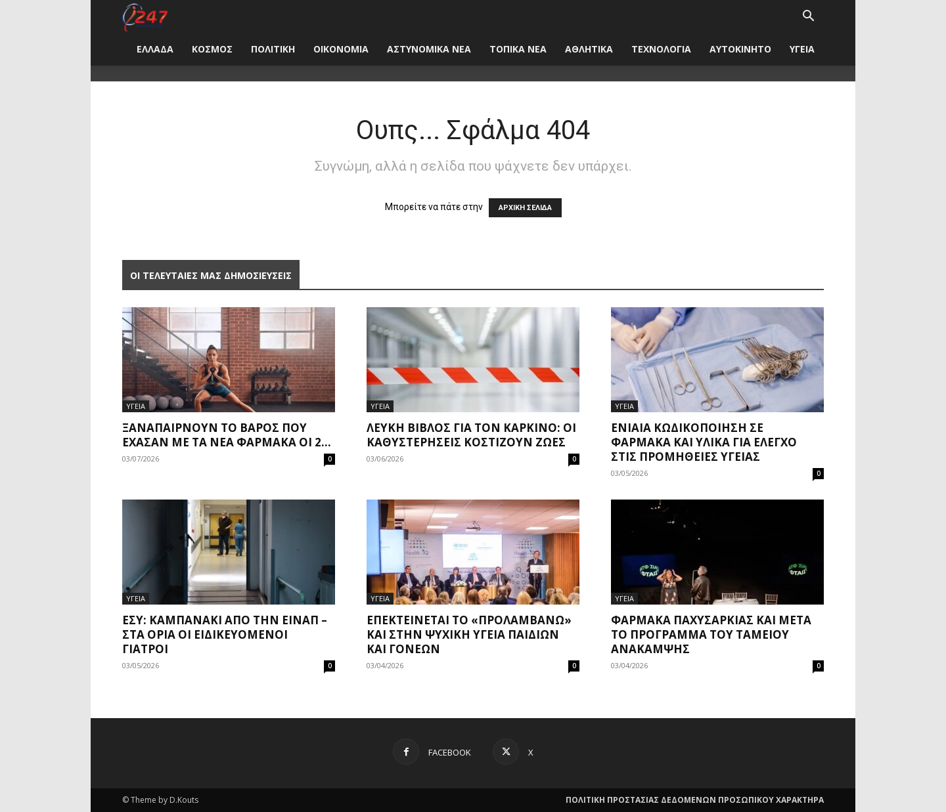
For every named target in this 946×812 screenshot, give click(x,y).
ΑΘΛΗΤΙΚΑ (589, 49)
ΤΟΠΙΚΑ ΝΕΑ (518, 49)
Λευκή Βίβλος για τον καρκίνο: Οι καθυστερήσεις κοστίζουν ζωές (471, 435)
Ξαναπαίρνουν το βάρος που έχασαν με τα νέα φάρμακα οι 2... (226, 435)
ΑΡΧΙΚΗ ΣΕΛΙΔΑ (525, 207)
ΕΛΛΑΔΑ (155, 49)
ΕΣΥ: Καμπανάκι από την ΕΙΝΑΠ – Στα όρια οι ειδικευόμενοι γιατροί (224, 634)
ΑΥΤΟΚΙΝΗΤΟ (740, 49)
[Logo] (145, 16)
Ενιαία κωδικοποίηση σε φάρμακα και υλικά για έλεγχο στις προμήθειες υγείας (704, 442)
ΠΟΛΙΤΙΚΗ (273, 49)
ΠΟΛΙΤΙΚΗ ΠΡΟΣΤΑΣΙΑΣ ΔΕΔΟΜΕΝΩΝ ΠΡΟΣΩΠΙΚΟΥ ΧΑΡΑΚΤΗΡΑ (695, 799)
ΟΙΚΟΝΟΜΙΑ (341, 49)
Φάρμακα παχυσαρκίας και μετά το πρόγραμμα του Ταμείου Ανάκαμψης (711, 634)
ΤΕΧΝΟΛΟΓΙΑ (661, 49)
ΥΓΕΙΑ (802, 49)
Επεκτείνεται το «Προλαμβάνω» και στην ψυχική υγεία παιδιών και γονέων (469, 634)
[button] (808, 17)
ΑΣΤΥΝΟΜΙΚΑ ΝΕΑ (429, 49)
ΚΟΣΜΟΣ (212, 49)
